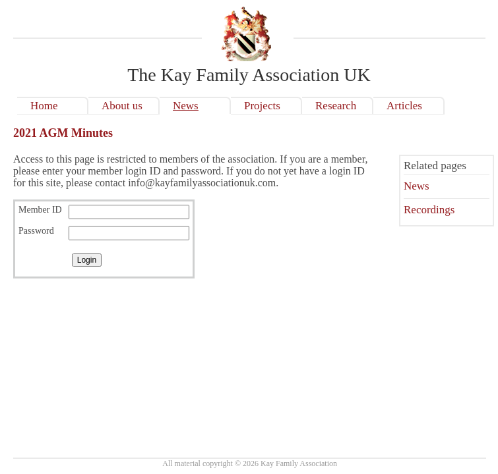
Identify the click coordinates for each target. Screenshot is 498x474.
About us (122, 105)
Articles (404, 105)
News (186, 105)
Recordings (429, 209)
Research (335, 105)
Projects (262, 105)
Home (44, 105)
